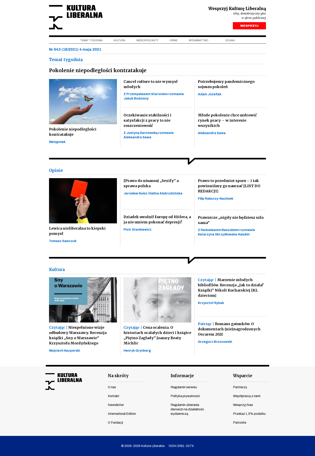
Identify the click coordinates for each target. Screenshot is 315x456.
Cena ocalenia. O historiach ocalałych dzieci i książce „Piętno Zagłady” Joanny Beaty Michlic (157, 335)
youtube (55, 402)
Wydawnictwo (198, 40)
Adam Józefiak (209, 94)
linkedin (78, 402)
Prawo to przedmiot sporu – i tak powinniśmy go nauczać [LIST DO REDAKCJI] (229, 185)
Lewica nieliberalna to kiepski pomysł (77, 231)
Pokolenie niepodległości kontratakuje (72, 132)
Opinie (174, 40)
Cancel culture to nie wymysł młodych (151, 84)
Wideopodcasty (147, 40)
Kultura (119, 40)
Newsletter (116, 405)
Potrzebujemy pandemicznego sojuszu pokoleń (226, 84)
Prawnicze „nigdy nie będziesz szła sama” (230, 220)
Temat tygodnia (91, 40)
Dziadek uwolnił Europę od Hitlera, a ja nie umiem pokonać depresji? (157, 219)
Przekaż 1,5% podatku (249, 413)
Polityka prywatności (185, 396)
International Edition (122, 413)
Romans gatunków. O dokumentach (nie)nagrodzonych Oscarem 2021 (229, 329)
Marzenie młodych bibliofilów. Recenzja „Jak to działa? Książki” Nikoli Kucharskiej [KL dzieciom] (231, 287)
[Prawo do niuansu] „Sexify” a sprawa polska (151, 183)
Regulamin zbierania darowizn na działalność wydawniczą (187, 409)
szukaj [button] (230, 40)
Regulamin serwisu (184, 387)
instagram (63, 402)
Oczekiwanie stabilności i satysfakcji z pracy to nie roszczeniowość (147, 120)
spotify (86, 402)
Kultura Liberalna (75, 17)
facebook (48, 402)
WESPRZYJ (249, 25)
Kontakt (113, 396)
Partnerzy (240, 387)
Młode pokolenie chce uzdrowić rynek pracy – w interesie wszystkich (227, 120)
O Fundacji (115, 422)
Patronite (239, 422)
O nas (112, 387)
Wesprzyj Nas (243, 405)
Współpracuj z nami (246, 396)
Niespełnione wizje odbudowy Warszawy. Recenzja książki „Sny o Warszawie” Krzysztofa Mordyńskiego (77, 335)
